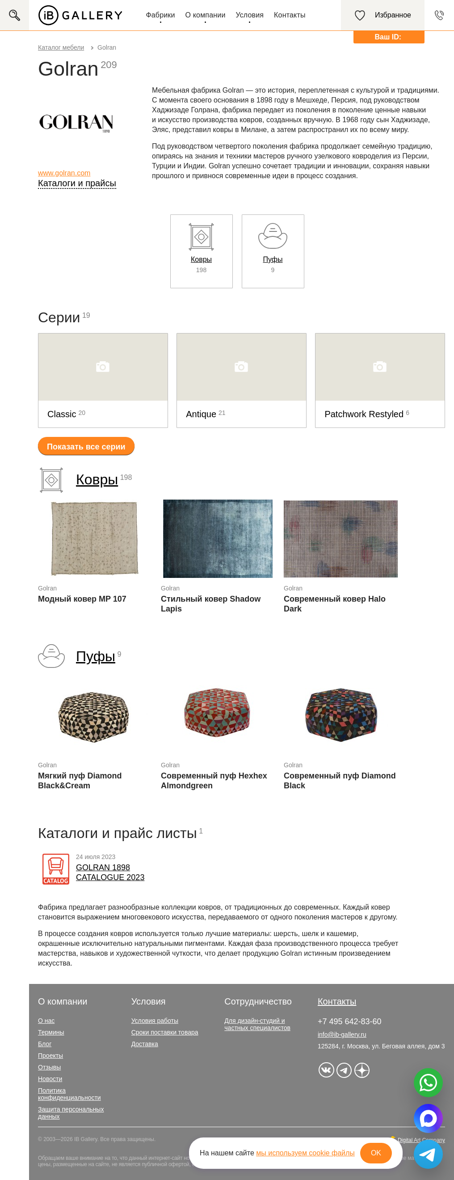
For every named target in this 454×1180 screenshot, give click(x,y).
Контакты (290, 15)
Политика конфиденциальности (69, 1094)
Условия (249, 15)
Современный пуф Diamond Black (340, 780)
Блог (44, 1043)
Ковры (97, 479)
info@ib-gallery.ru (342, 1034)
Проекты (50, 1055)
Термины (51, 1032)
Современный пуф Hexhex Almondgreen (214, 780)
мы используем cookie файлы (305, 1153)
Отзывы (49, 1067)
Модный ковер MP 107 (82, 598)
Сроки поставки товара (164, 1032)
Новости (50, 1078)
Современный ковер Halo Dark (335, 603)
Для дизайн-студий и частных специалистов (257, 1024)
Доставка (144, 1043)
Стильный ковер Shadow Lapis (211, 603)
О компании (205, 15)
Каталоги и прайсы (77, 183)
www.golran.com (64, 173)
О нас (46, 1020)
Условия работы (154, 1020)
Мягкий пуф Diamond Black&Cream (80, 780)
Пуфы (95, 656)
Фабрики (160, 15)
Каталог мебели (61, 47)
